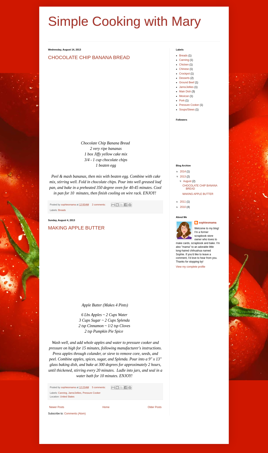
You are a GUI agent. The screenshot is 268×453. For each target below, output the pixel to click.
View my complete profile (190, 266)
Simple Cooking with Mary (124, 21)
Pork (182, 100)
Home (106, 407)
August (187, 181)
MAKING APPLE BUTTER (76, 228)
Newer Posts (56, 407)
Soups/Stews (187, 109)
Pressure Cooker (91, 392)
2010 (183, 207)
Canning (62, 392)
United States (67, 396)
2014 (183, 171)
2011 (183, 201)
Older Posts (155, 407)
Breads (62, 210)
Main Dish (185, 91)
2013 (183, 176)
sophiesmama (207, 222)
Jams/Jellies (74, 392)
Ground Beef (186, 82)
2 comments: (99, 204)
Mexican (184, 96)
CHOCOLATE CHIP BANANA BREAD (89, 57)
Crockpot (184, 73)
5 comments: (99, 387)
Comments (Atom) (75, 413)
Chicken (184, 64)
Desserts (184, 78)
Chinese (184, 69)
